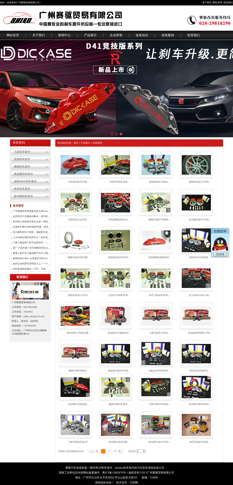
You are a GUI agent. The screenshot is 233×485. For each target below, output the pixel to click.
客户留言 (207, 2)
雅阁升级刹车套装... (119, 404)
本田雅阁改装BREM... (159, 257)
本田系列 (97, 143)
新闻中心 (64, 35)
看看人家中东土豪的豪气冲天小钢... (31, 253)
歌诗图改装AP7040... (200, 219)
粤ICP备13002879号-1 (115, 472)
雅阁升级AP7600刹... (159, 219)
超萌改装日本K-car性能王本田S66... (31, 258)
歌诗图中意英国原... (78, 404)
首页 (76, 143)
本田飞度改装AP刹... (159, 295)
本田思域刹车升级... (78, 181)
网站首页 (13, 35)
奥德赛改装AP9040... (119, 257)
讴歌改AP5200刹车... (159, 370)
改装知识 (142, 35)
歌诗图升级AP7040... (159, 442)
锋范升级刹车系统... (200, 442)
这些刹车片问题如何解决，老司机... (31, 216)
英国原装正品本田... (78, 219)
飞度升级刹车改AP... (78, 442)
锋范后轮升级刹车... (200, 370)
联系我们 (228, 2)
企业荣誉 (116, 35)
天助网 (134, 482)
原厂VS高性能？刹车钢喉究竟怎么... (31, 247)
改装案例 (168, 35)
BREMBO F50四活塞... (78, 333)
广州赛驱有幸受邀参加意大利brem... (31, 211)
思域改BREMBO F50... (200, 333)
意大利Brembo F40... (200, 295)
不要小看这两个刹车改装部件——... (31, 242)
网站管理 (217, 2)
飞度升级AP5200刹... (159, 404)
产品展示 (90, 35)
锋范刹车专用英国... (200, 257)
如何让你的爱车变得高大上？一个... (31, 263)
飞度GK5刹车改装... (119, 181)
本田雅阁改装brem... (119, 219)
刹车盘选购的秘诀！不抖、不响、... (31, 269)
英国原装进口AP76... (78, 295)
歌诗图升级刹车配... (119, 442)
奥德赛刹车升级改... (159, 181)
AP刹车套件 (105, 467)
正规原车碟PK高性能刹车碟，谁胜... (31, 226)
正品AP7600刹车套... (119, 295)
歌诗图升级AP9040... (200, 404)
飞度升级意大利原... (159, 333)
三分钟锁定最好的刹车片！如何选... (31, 237)
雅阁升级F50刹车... (79, 370)
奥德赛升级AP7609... (119, 370)
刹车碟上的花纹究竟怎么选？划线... (31, 221)
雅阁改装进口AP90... (199, 181)
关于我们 (38, 35)
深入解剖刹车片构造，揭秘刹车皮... (31, 232)
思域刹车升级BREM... (119, 333)
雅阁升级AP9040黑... (79, 257)
